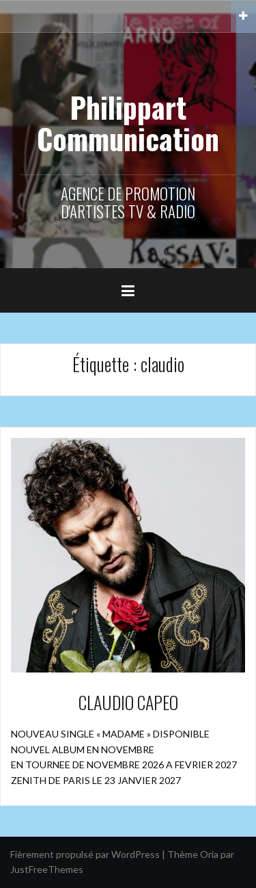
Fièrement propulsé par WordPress (85, 854)
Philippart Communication (128, 122)
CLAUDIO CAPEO (128, 702)
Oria (209, 854)
